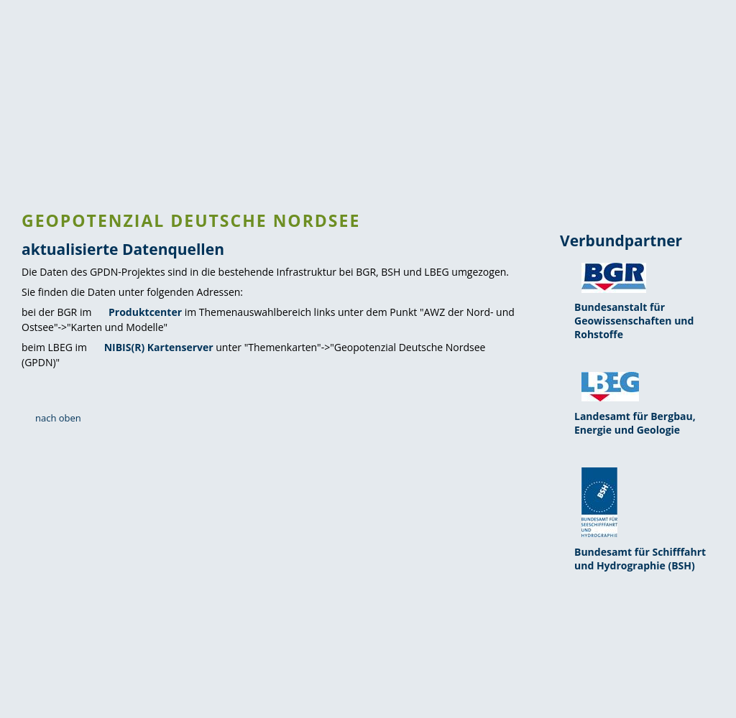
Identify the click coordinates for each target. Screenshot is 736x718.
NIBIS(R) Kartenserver (158, 347)
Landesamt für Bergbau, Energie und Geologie (635, 423)
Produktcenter (145, 312)
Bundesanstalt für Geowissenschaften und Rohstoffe (634, 320)
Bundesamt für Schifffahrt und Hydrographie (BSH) (640, 558)
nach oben (58, 417)
